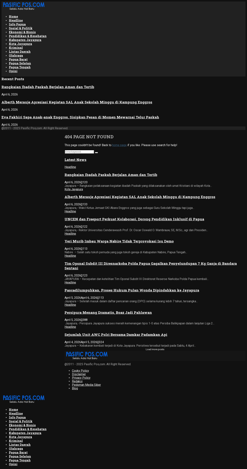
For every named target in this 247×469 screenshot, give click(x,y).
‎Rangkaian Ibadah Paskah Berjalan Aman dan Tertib (47, 86)
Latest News (75, 159)
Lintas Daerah (20, 51)
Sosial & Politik (20, 28)
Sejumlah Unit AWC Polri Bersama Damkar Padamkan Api (116, 334)
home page (119, 145)
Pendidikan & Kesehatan (28, 36)
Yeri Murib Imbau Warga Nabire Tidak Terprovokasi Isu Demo (119, 241)
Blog (75, 388)
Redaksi (77, 381)
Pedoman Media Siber (86, 385)
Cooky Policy (80, 370)
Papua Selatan (20, 63)
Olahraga (16, 55)
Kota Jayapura (20, 44)
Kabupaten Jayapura (25, 40)
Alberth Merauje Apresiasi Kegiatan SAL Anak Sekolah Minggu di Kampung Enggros (76, 102)
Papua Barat (18, 59)
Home (13, 16)
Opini (13, 71)
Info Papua (17, 24)
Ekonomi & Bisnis (22, 32)
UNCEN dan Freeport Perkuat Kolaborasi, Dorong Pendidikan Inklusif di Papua (134, 219)
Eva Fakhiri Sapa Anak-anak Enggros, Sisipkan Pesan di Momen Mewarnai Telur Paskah (80, 117)
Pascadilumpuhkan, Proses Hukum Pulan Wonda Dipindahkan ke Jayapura (132, 290)
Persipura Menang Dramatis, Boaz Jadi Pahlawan (108, 312)
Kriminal (16, 48)
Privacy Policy (81, 378)
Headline (16, 20)
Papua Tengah (20, 67)
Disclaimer (79, 374)
